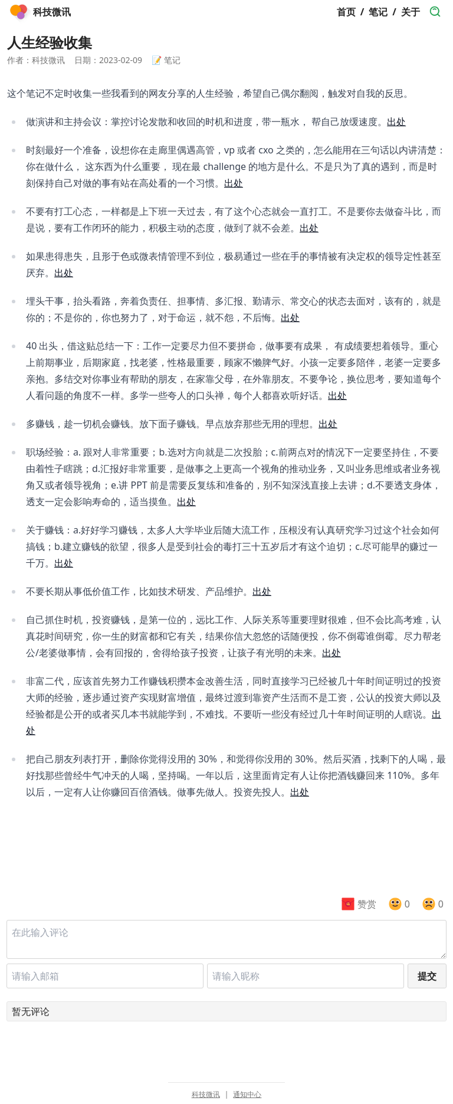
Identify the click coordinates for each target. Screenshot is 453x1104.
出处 (396, 121)
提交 (427, 975)
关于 (410, 11)
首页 (346, 11)
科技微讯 (206, 1094)
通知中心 (247, 1094)
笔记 (378, 11)
